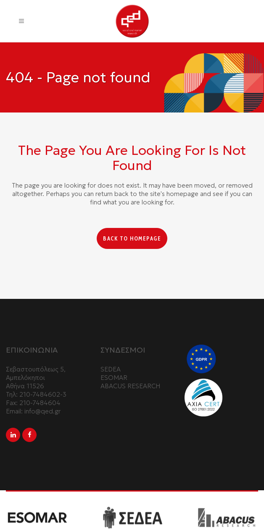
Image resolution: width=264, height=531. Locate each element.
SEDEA (110, 369)
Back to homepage (132, 238)
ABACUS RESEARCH (130, 386)
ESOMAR (113, 378)
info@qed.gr (42, 411)
